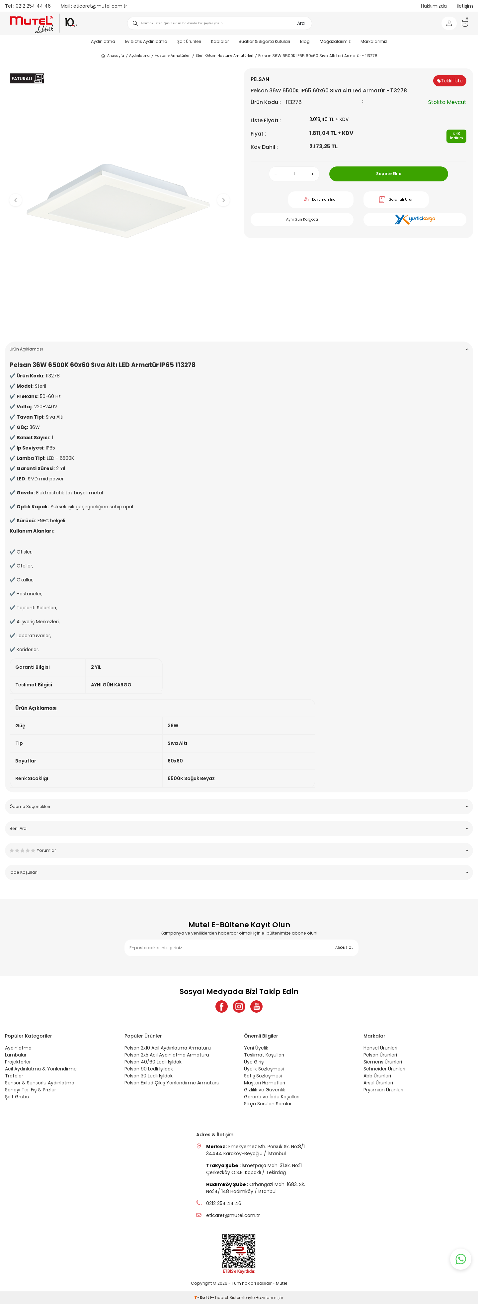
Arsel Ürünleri (378, 1083)
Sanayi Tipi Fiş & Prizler (30, 1090)
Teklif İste (450, 80)
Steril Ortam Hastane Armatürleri (224, 55)
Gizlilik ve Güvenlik (264, 1090)
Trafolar (14, 1076)
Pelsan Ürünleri (380, 1056)
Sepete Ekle (388, 173)
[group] (119, 194)
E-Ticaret (219, 1298)
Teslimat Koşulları (264, 1056)
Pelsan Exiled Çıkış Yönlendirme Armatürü (171, 1083)
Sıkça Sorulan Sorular (268, 1104)
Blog (305, 41)
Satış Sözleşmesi (263, 1076)
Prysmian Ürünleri (383, 1090)
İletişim (465, 6)
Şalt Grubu (17, 1097)
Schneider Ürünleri (384, 1069)
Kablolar (220, 41)
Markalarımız (373, 41)
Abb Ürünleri (377, 1076)
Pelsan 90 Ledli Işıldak (148, 1069)
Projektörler (18, 1062)
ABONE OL (344, 947)
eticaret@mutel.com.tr (94, 6)
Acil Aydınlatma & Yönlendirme (41, 1069)
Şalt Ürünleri (189, 41)
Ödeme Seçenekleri (239, 806)
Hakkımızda (434, 6)
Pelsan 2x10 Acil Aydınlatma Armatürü (167, 1049)
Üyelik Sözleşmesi (264, 1069)
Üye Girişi (254, 1062)
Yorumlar (239, 850)
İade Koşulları (239, 872)
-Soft (202, 1298)
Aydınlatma (103, 41)
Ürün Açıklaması (239, 349)
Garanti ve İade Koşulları (271, 1097)
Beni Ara (239, 828)
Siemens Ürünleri (382, 1062)
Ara (301, 23)
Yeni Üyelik (256, 1049)
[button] (119, 326)
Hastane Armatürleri (173, 55)
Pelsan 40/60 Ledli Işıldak (153, 1062)
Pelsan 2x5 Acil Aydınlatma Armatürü (166, 1056)
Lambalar (16, 1056)
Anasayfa (112, 55)
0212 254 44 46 (28, 6)
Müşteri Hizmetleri (264, 1083)
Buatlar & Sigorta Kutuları (264, 41)
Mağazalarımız (335, 41)
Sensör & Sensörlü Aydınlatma (39, 1083)
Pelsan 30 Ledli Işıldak (148, 1076)
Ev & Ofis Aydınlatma (146, 41)
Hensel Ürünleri (380, 1049)
